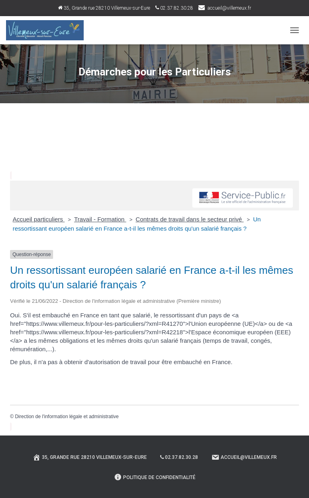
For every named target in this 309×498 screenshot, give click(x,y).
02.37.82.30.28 (174, 8)
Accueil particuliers (39, 219)
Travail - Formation (100, 219)
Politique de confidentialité (155, 477)
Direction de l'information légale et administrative (67, 416)
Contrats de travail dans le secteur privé (189, 219)
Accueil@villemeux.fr (244, 457)
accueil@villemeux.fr (229, 8)
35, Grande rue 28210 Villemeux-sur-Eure (104, 8)
